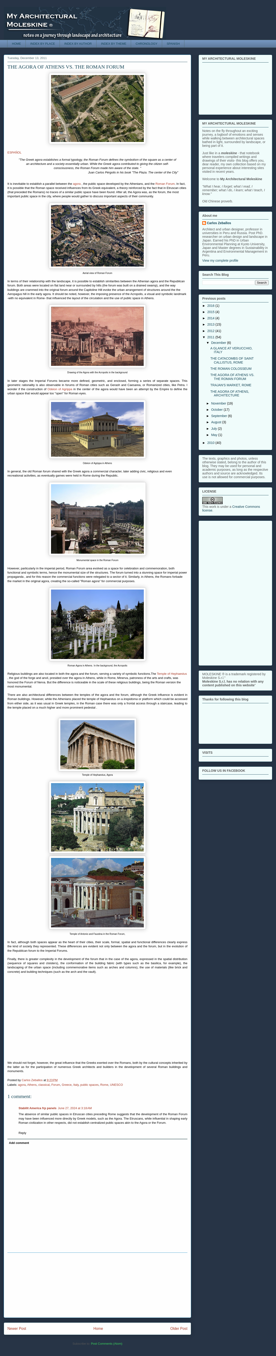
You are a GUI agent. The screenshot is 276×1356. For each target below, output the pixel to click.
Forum (55, 1084)
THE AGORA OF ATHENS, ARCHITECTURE (229, 393)
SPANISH (173, 43)
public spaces (89, 1084)
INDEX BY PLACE (42, 43)
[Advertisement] (97, 1285)
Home (98, 1329)
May (214, 435)
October (217, 409)
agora (77, 183)
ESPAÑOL (14, 152)
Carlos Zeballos (219, 223)
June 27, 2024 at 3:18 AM (75, 1108)
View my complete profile (220, 260)
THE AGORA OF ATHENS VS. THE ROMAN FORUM (232, 377)
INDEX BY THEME (113, 43)
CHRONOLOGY (146, 43)
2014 (211, 318)
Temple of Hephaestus (172, 673)
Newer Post (16, 1329)
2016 (211, 306)
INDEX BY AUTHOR (78, 43)
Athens (31, 1084)
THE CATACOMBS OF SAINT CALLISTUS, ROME (232, 360)
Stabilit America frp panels (38, 1108)
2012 (211, 331)
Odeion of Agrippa (60, 389)
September (219, 416)
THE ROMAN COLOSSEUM (230, 368)
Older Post (178, 1329)
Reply (22, 1133)
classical (44, 1084)
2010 (211, 443)
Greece (67, 1084)
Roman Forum (165, 183)
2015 (211, 312)
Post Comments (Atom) (106, 1343)
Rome (104, 1084)
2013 (211, 324)
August (216, 422)
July (214, 428)
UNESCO (116, 1084)
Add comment (19, 1143)
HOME (16, 43)
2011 (211, 337)
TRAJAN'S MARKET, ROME (230, 385)
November (219, 403)
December (219, 343)
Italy (76, 1084)
